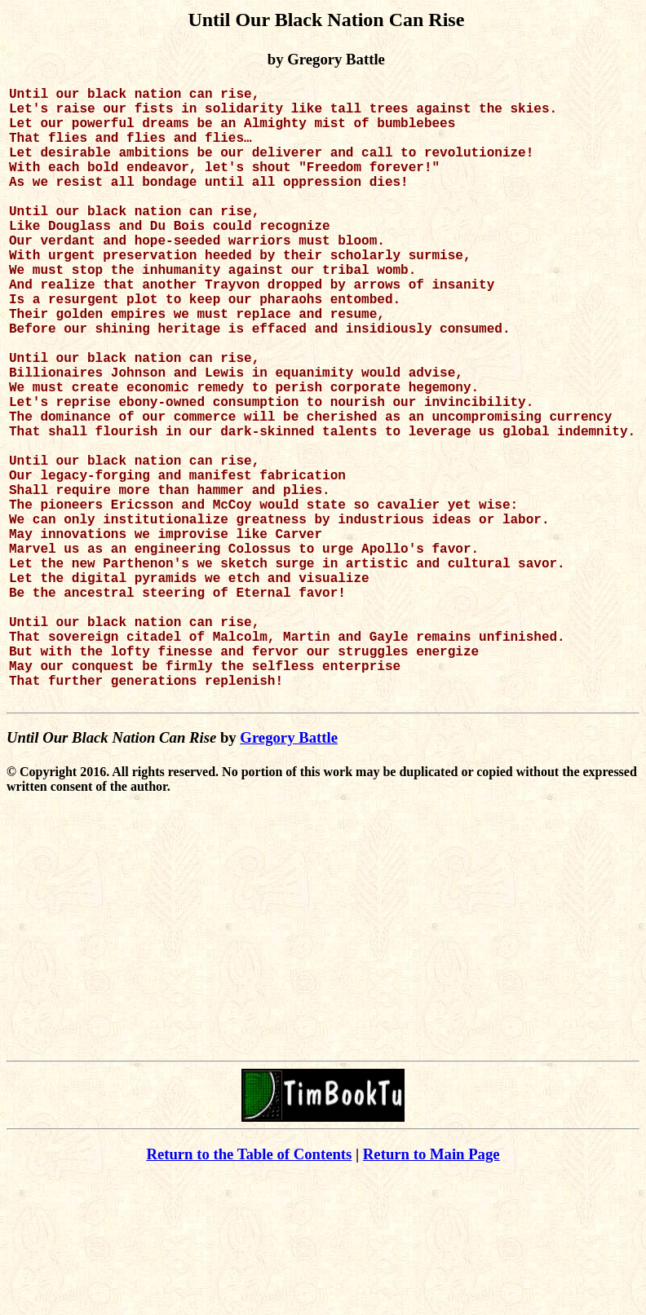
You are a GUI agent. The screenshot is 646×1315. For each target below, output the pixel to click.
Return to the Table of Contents (249, 1291)
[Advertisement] (323, 1077)
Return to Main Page (431, 1291)
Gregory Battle (289, 874)
